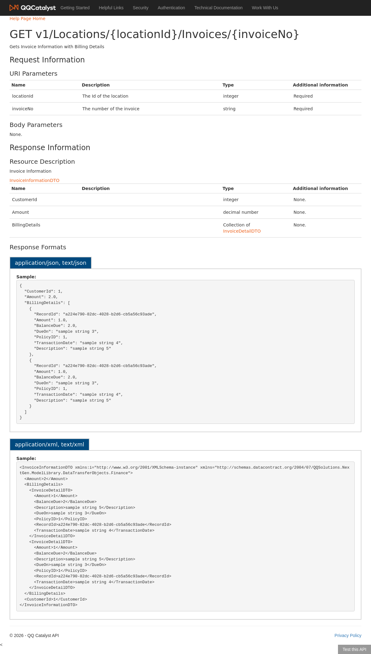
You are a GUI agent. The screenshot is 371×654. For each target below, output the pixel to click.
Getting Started (75, 7)
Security (140, 7)
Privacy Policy (348, 635)
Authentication (171, 7)
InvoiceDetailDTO (242, 231)
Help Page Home (27, 18)
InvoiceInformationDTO (34, 180)
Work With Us (265, 7)
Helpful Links (111, 7)
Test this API (354, 649)
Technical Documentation (218, 7)
